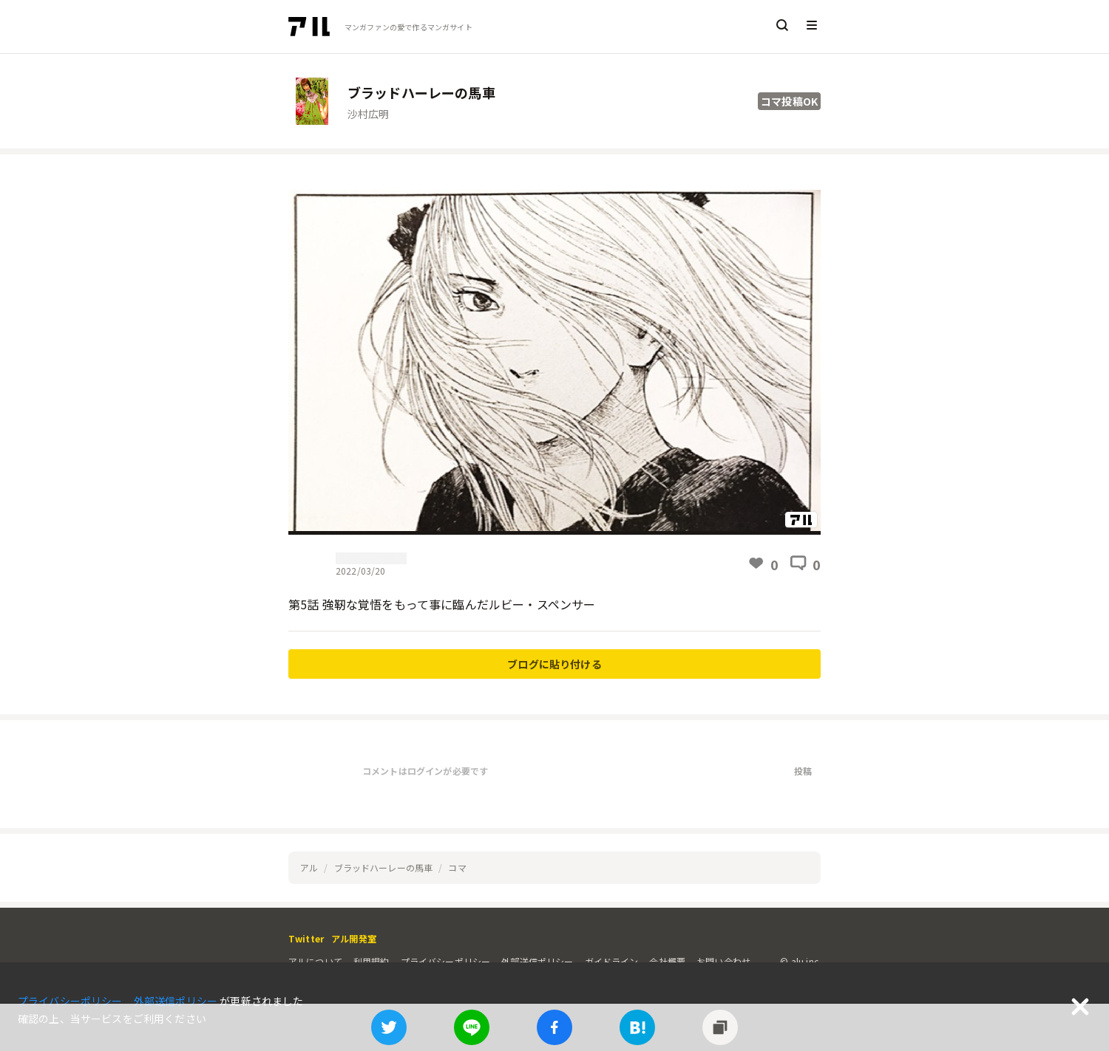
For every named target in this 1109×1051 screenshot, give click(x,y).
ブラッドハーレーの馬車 (383, 867)
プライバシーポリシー (446, 961)
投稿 (803, 770)
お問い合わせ (723, 961)
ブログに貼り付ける (554, 664)
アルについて (315, 961)
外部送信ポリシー (537, 961)
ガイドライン (612, 961)
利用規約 (371, 961)
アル (309, 867)
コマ (457, 867)
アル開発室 (353, 938)
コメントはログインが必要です (425, 770)
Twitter (306, 938)
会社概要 (667, 961)
